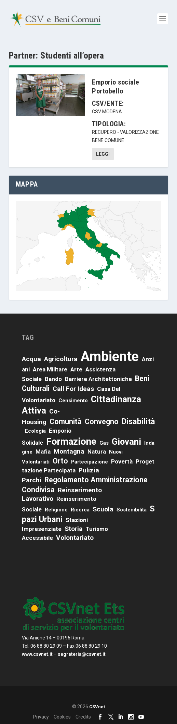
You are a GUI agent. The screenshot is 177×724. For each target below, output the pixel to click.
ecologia (35, 431)
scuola (103, 509)
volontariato (75, 538)
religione (56, 510)
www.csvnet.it (37, 654)
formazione (71, 441)
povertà (122, 461)
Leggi (103, 154)
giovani (126, 441)
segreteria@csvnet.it (82, 654)
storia (74, 529)
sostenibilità (132, 510)
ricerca (80, 510)
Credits (83, 717)
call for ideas (73, 389)
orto (60, 461)
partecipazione (89, 462)
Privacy (41, 717)
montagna (69, 451)
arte (76, 369)
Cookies (62, 717)
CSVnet (97, 706)
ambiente (110, 356)
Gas (104, 443)
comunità (66, 421)
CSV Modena (107, 111)
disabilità (138, 421)
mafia (43, 451)
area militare (50, 369)
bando (53, 379)
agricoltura (61, 359)
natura (96, 451)
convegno (102, 421)
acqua (31, 359)
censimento (73, 400)
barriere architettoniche (98, 379)
